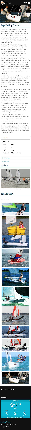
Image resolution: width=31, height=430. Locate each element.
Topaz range (8, 200)
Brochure (6, 161)
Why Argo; (7, 158)
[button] (3, 179)
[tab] (15, 137)
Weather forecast (15, 417)
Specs (5, 138)
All (2, 200)
